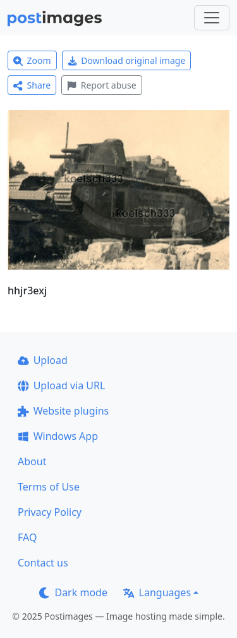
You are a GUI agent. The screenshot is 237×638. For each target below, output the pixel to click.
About (32, 461)
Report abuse (101, 85)
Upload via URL (61, 385)
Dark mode (73, 592)
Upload (43, 360)
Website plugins (63, 411)
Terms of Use (49, 487)
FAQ (27, 537)
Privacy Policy (50, 512)
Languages (157, 592)
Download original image (127, 60)
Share (32, 85)
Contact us (43, 563)
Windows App (58, 436)
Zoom (32, 60)
